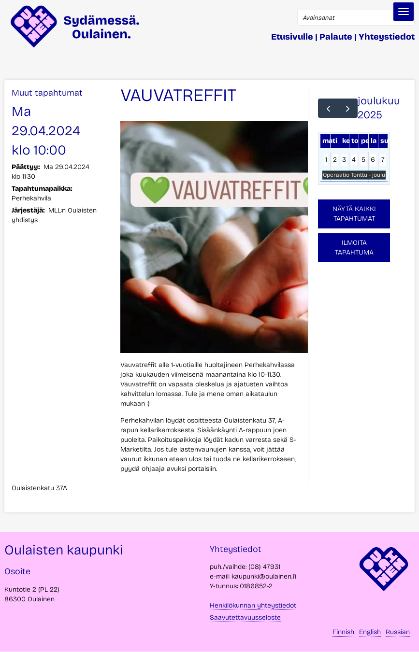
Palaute (335, 36)
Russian (398, 632)
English (370, 632)
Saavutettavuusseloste (245, 617)
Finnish (343, 632)
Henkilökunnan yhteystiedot (253, 605)
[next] (348, 108)
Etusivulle (292, 36)
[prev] (328, 108)
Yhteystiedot (387, 36)
